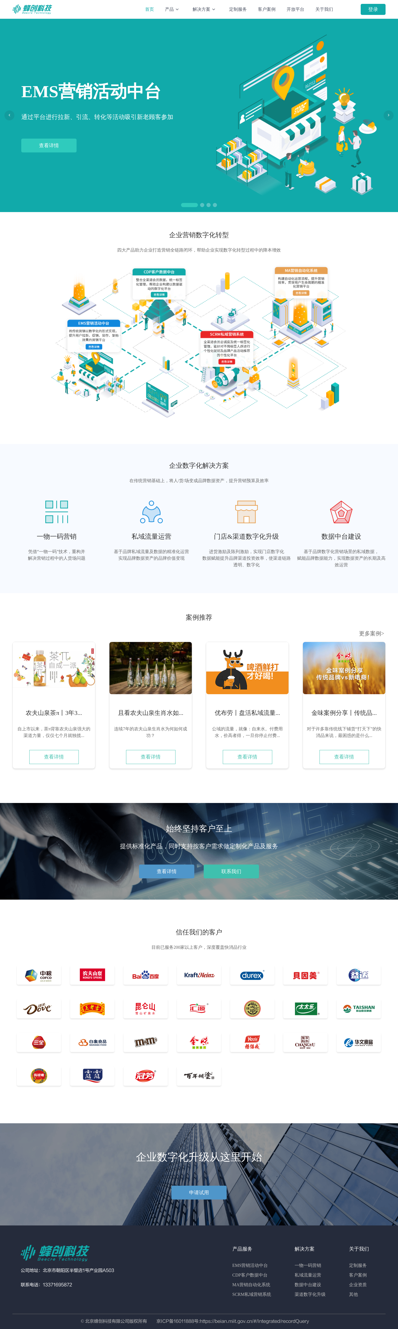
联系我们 (231, 871)
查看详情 (49, 145)
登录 (373, 9)
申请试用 (199, 1192)
